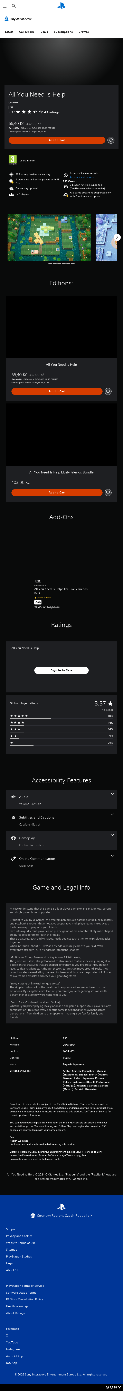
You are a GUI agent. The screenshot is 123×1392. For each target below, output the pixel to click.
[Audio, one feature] (61, 799)
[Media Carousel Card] (49, 237)
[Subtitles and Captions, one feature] (61, 820)
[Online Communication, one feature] (61, 861)
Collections (27, 32)
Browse (84, 32)
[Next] (117, 237)
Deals (44, 32)
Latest (9, 32)
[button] (82, 177)
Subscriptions (63, 32)
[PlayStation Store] (19, 19)
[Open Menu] (4, 6)
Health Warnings (19, 1140)
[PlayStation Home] (61, 6)
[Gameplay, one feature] (61, 840)
